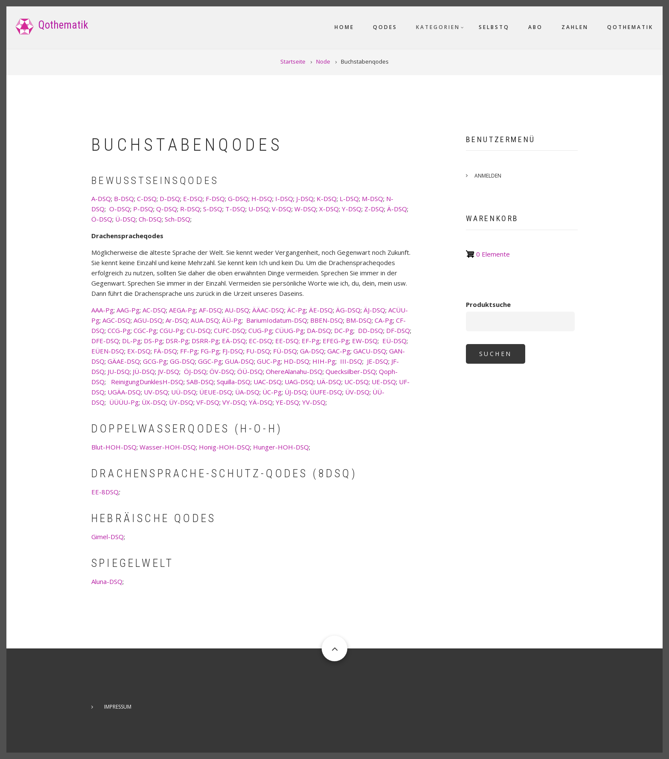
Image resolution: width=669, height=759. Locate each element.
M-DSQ (372, 198)
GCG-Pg (155, 361)
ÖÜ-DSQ (250, 371)
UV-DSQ (156, 392)
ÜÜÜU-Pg (124, 402)
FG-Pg (210, 351)
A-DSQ (101, 198)
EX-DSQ (139, 351)
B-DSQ (124, 198)
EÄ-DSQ (234, 340)
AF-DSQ (210, 310)
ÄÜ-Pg (231, 320)
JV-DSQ (168, 371)
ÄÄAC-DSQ (268, 310)
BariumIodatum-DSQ (276, 320)
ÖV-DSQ (221, 371)
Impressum (117, 706)
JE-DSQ (377, 361)
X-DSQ (329, 208)
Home (344, 27)
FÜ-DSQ (285, 351)
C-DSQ (147, 198)
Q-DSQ (166, 208)
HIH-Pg (323, 361)
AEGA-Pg (182, 310)
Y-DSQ (351, 208)
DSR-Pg (177, 340)
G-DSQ (238, 198)
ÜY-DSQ (181, 402)
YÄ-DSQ (261, 402)
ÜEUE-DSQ (215, 392)
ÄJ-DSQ (374, 310)
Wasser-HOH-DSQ (168, 447)
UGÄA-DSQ (124, 392)
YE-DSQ (287, 402)
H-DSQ (261, 198)
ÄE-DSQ (321, 310)
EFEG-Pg (336, 340)
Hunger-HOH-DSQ (281, 447)
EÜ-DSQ (394, 340)
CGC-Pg (145, 330)
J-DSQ (305, 198)
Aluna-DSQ (106, 581)
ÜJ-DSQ (296, 392)
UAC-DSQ (267, 381)
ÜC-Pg (272, 392)
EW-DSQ (365, 340)
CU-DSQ (198, 330)
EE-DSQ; (287, 340)
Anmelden (487, 175)
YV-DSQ (314, 402)
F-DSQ (215, 198)
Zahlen (574, 27)
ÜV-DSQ (357, 392)
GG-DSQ (182, 361)
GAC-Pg (338, 351)
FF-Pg (189, 351)
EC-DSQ (260, 340)
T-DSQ (235, 208)
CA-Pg (384, 320)
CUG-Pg (260, 330)
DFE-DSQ (105, 340)
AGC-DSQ (116, 320)
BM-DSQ (359, 320)
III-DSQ (351, 361)
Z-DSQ (374, 208)
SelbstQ (494, 27)
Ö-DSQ (101, 219)
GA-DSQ (312, 351)
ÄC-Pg (296, 310)
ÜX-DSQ (154, 402)
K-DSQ (327, 198)
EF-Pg (311, 340)
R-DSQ (190, 208)
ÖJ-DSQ (195, 371)
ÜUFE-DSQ (326, 392)
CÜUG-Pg (289, 330)
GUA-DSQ (239, 361)
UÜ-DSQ (183, 392)
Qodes (385, 27)
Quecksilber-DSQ (351, 371)
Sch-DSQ (177, 219)
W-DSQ (305, 208)
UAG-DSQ (299, 381)
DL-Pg (131, 340)
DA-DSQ (319, 330)
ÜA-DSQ (247, 392)
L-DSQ (349, 198)
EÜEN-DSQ (107, 351)
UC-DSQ (356, 381)
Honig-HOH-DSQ (224, 447)
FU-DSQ (258, 351)
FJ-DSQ (232, 351)
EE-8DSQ (105, 492)
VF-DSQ (207, 402)
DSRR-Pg (205, 340)
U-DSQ (258, 208)
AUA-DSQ (205, 320)
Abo (535, 27)
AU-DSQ (237, 310)
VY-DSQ (234, 402)
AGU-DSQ (148, 320)
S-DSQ (212, 208)
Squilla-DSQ (233, 381)
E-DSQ (193, 198)
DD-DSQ (370, 330)
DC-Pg (343, 330)
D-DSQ (170, 198)
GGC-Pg (210, 361)
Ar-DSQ (177, 320)
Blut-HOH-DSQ (114, 447)
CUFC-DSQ (229, 330)
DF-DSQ (398, 330)
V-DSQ (281, 208)
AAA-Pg (102, 310)
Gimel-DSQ (107, 536)
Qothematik (63, 25)
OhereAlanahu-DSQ (294, 371)
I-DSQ (284, 198)
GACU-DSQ (369, 351)
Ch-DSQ (150, 219)
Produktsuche (488, 304)
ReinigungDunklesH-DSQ (147, 381)
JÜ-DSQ (144, 371)
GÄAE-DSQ (124, 361)
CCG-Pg (119, 330)
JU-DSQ (119, 371)
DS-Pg (153, 340)
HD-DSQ (296, 361)
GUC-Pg (269, 361)
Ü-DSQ (125, 219)
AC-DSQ (154, 310)
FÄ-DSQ (165, 351)
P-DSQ (143, 208)
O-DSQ (119, 208)
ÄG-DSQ (348, 310)
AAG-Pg (128, 310)
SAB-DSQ (200, 381)
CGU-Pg (171, 330)
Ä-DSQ (397, 208)
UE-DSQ (384, 381)
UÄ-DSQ (329, 381)
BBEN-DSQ (326, 320)
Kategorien (438, 27)
